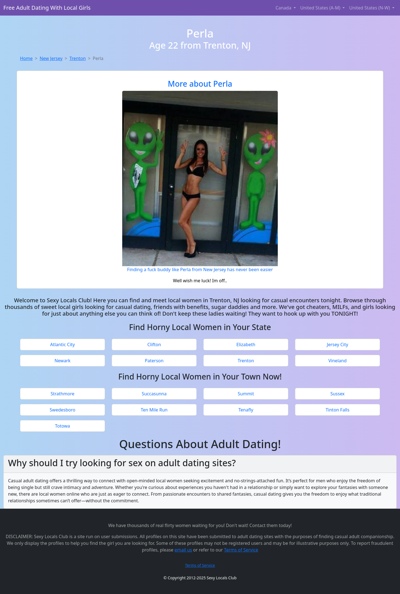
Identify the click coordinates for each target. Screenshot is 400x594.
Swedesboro (62, 410)
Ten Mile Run (154, 410)
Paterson (154, 361)
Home (26, 58)
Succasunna (154, 394)
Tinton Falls (337, 410)
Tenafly (245, 410)
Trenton (77, 58)
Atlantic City (62, 344)
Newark (62, 361)
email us (183, 550)
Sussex (337, 394)
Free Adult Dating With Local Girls (47, 7)
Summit (246, 394)
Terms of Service (241, 550)
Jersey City (337, 344)
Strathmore (62, 394)
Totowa (62, 426)
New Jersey (51, 58)
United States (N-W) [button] (370, 8)
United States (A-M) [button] (320, 8)
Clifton (154, 344)
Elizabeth (245, 344)
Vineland (337, 361)
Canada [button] (284, 8)
